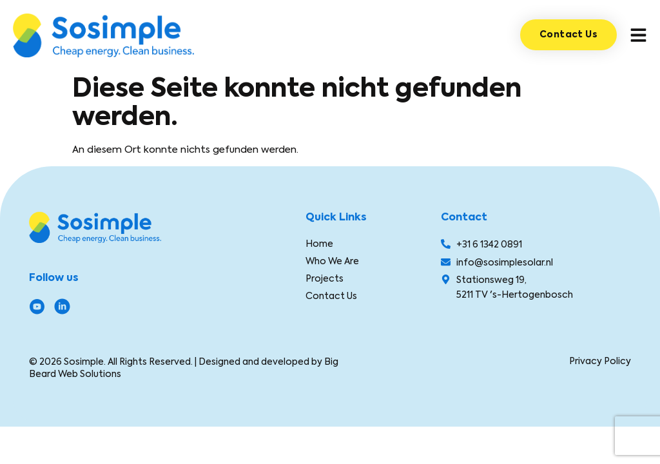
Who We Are (332, 261)
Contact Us (331, 296)
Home (319, 243)
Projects (325, 278)
